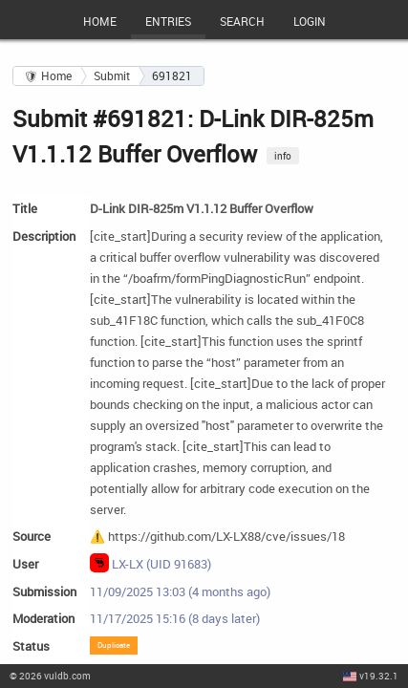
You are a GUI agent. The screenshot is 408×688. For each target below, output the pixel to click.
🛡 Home (48, 76)
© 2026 (50, 675)
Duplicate (113, 644)
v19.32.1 (378, 675)
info (282, 155)
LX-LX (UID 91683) (151, 562)
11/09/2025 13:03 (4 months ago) (180, 591)
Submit (112, 76)
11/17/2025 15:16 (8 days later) (175, 618)
